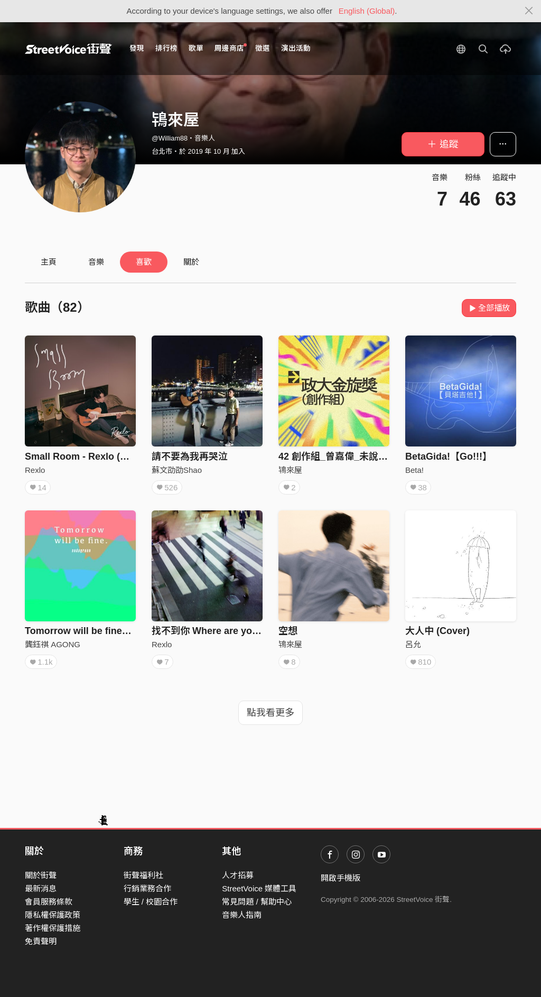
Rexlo (35, 469)
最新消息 (41, 888)
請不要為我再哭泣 (190, 456)
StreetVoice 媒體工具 (259, 888)
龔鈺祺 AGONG (52, 644)
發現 (136, 48)
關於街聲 (41, 875)
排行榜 (166, 48)
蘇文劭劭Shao (177, 469)
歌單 (196, 48)
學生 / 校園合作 (151, 901)
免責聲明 (41, 941)
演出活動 (296, 48)
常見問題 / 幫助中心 (257, 901)
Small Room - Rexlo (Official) (90, 456)
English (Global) (367, 10)
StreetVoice (68, 48)
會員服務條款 (48, 901)
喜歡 (144, 261)
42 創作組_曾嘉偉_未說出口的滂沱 (352, 456)
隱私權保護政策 (52, 914)
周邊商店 (230, 47)
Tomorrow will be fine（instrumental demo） (125, 631)
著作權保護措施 (52, 928)
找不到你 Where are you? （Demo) (228, 631)
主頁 (49, 261)
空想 (287, 631)
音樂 (96, 261)
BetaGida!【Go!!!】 (448, 456)
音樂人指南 (242, 914)
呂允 (413, 644)
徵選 (262, 48)
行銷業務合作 (147, 888)
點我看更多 (270, 712)
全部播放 (489, 307)
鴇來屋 (290, 469)
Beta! (414, 469)
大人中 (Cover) (437, 631)
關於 (191, 261)
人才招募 (238, 875)
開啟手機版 (340, 877)
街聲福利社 (143, 875)
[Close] (529, 11)
